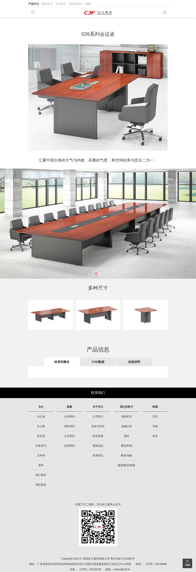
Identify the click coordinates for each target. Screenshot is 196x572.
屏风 (41, 465)
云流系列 (69, 435)
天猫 (155, 426)
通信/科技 (126, 445)
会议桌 (41, 435)
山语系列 (69, 416)
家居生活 (47, 3)
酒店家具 (41, 484)
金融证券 (126, 426)
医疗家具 (41, 474)
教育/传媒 (126, 455)
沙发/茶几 (41, 445)
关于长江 (61, 3)
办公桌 (41, 416)
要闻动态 (98, 445)
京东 (155, 416)
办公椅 (41, 426)
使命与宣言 (98, 426)
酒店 (126, 435)
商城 (88, 3)
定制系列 (69, 445)
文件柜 (41, 455)
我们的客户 (75, 3)
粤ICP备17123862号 (122, 558)
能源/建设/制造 (126, 465)
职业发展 (98, 435)
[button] (96, 274)
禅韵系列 (69, 426)
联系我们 (98, 393)
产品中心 (33, 3)
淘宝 (155, 435)
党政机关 (126, 416)
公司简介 (98, 416)
